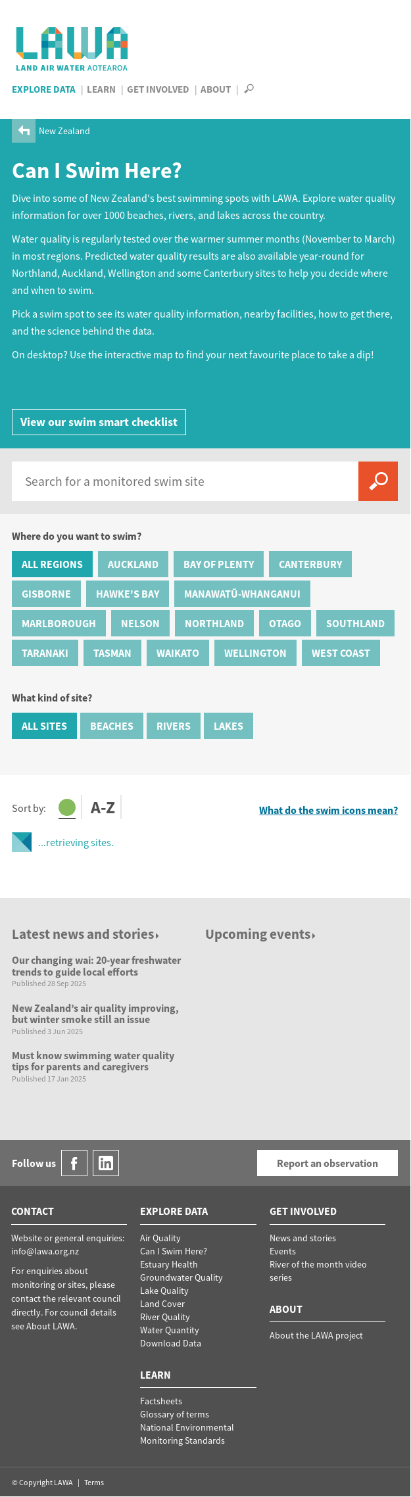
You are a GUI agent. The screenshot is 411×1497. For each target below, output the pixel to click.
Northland (214, 623)
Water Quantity (169, 1330)
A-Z (103, 808)
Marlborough (59, 623)
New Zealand (64, 131)
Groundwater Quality (181, 1277)
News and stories (303, 1238)
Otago (285, 623)
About (216, 89)
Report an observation (327, 1163)
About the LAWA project (316, 1335)
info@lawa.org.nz (45, 1251)
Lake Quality (164, 1290)
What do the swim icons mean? (328, 811)
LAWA (72, 48)
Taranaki (45, 652)
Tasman (112, 652)
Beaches (111, 725)
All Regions (52, 564)
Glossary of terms (174, 1414)
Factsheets (161, 1401)
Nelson (140, 623)
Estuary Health (169, 1264)
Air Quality (160, 1238)
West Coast (341, 652)
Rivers (174, 725)
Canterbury (310, 564)
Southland (355, 623)
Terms (94, 1482)
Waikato (178, 652)
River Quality (165, 1317)
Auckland (133, 564)
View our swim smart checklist (99, 421)
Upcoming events (261, 934)
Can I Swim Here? (173, 1251)
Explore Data (44, 89)
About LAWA (50, 1326)
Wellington (255, 652)
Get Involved (158, 89)
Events (283, 1251)
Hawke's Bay (127, 593)
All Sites (44, 725)
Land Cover (162, 1304)
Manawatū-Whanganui (242, 593)
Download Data (170, 1343)
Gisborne (46, 593)
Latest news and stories (86, 934)
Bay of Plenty (218, 564)
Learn (101, 89)
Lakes (228, 725)
